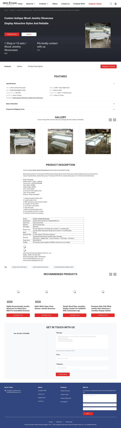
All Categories (63, 401)
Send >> (88, 413)
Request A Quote (108, 66)
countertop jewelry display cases (63, 267)
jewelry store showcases (19, 267)
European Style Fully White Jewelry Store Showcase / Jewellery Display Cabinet (101, 308)
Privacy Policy (68, 422)
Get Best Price (12, 34)
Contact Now (62, 374)
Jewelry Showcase (65, 390)
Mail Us (29, 34)
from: (58, 354)
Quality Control (41, 397)
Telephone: (60, 364)
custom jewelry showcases (40, 267)
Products (12, 10)
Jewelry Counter (64, 394)
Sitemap (51, 422)
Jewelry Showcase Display (24, 10)
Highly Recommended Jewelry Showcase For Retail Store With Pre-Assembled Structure (18, 308)
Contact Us (41, 401)
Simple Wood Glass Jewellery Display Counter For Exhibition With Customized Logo (74, 308)
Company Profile (42, 390)
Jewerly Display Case (65, 398)
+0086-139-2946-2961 (34, 255)
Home (6, 10)
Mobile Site (59, 422)
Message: (59, 333)
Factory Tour (41, 394)
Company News (79, 4)
